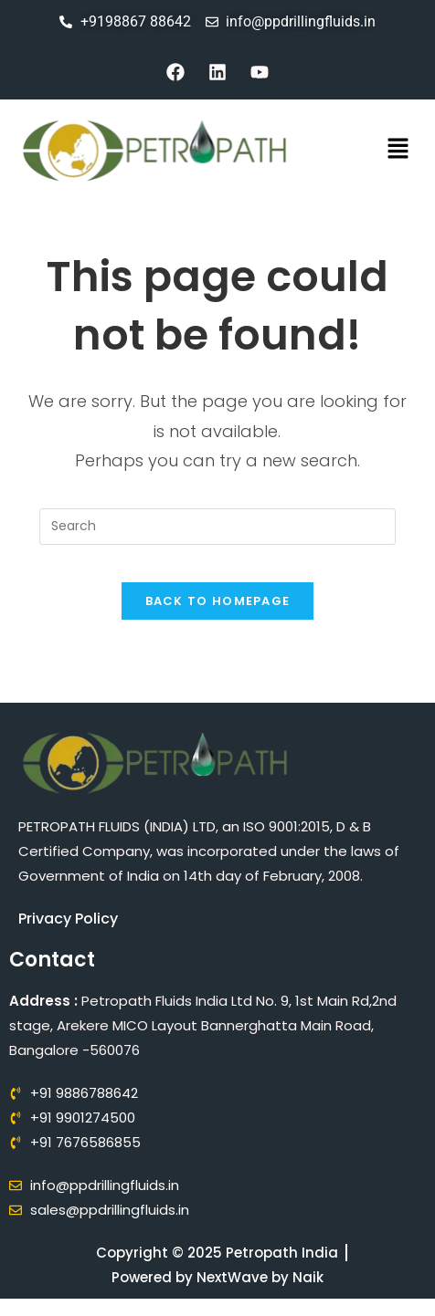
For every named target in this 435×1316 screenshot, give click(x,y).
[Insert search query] (217, 526)
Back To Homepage (218, 601)
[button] (398, 151)
